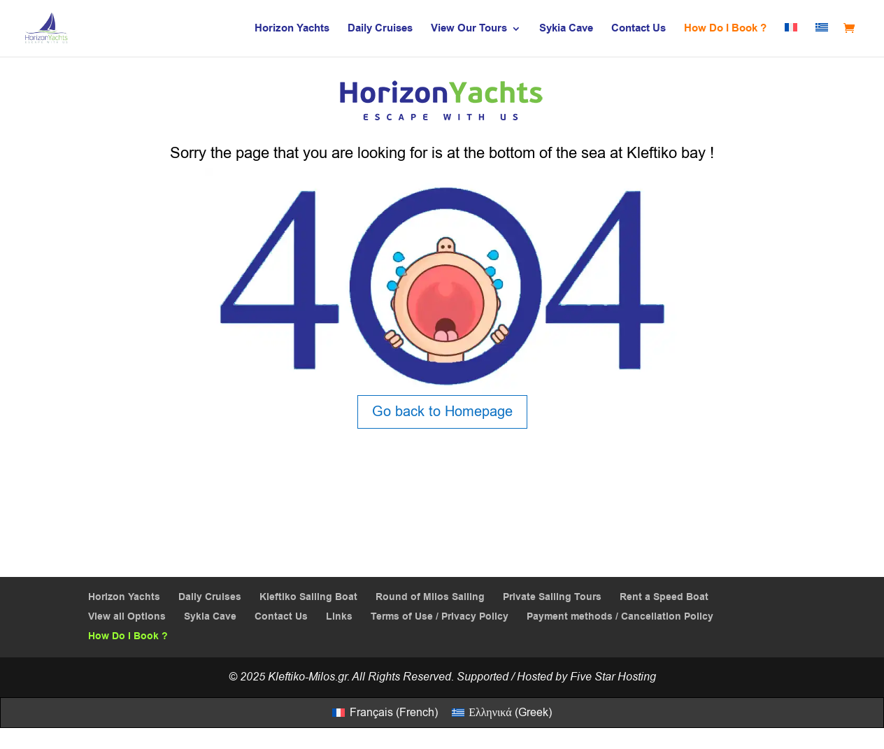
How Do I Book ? (725, 30)
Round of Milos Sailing (430, 597)
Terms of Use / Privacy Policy (439, 617)
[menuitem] (791, 40)
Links (339, 617)
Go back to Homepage (442, 411)
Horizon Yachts (292, 30)
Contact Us (638, 30)
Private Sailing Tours (552, 597)
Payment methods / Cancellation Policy (620, 617)
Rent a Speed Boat (664, 597)
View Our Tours (469, 30)
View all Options (127, 617)
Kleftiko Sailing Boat (308, 597)
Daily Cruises (380, 30)
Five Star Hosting (613, 677)
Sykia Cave (566, 30)
